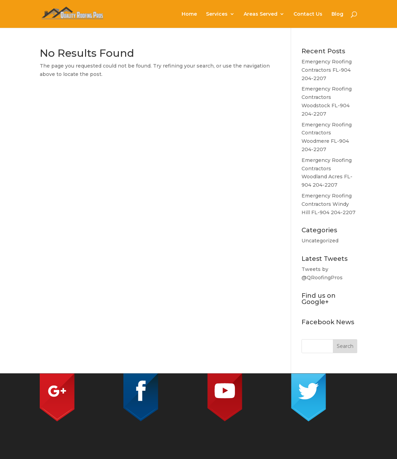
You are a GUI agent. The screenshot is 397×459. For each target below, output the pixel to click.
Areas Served (260, 14)
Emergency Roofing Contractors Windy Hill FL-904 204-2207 (328, 204)
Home (189, 14)
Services (217, 14)
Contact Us (307, 14)
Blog (337, 14)
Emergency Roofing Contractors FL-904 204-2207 (326, 70)
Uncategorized (319, 241)
